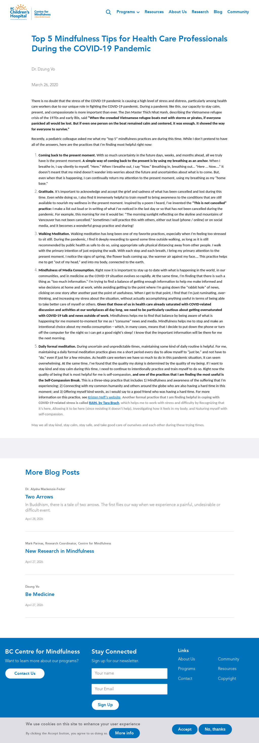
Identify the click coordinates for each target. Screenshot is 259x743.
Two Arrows (39, 497)
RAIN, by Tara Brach (104, 402)
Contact (185, 679)
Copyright (227, 679)
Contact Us (24, 673)
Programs (126, 11)
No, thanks (215, 731)
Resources (154, 11)
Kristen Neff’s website (104, 397)
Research (200, 11)
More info (124, 735)
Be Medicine (39, 594)
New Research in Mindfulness (59, 551)
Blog (218, 11)
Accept (184, 731)
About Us (178, 11)
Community (238, 11)
